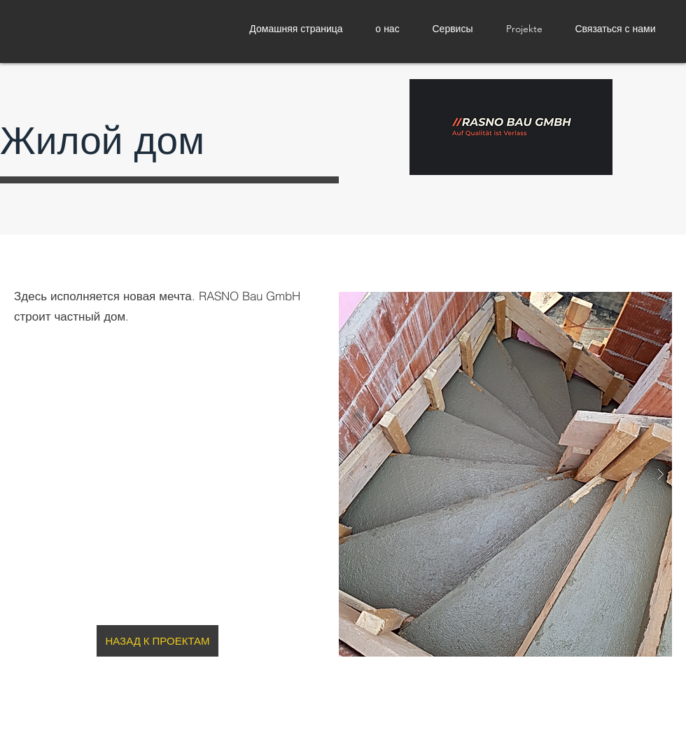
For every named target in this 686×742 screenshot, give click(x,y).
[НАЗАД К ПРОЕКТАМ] (157, 641)
